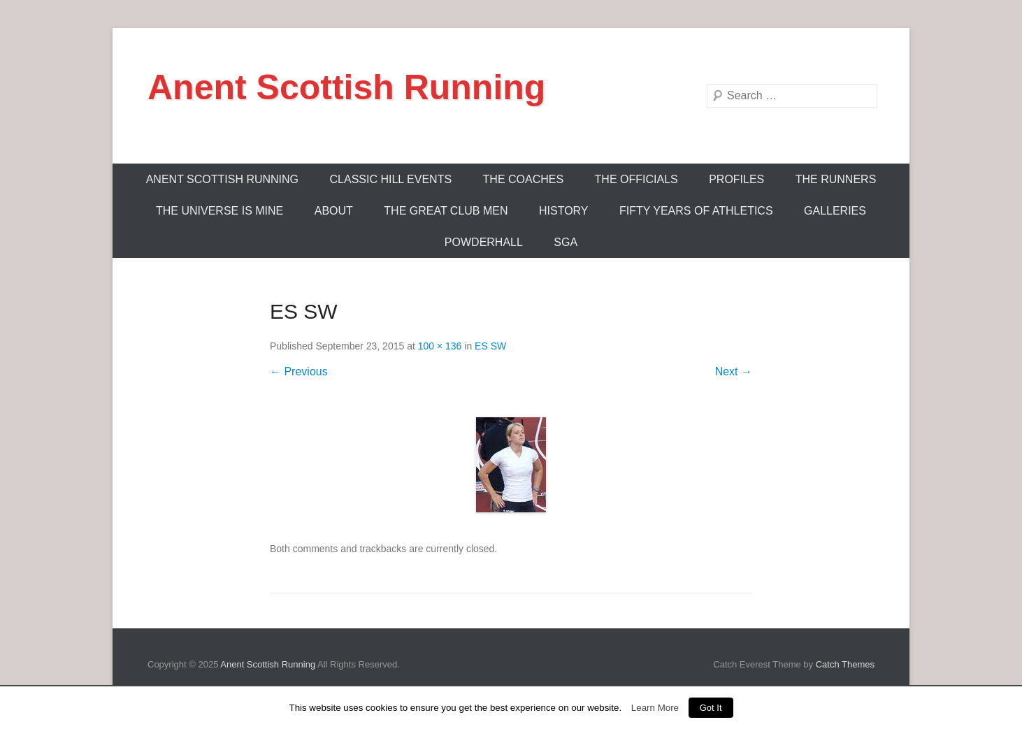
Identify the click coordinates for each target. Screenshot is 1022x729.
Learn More (655, 707)
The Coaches (523, 179)
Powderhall (484, 242)
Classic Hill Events (391, 179)
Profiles (736, 179)
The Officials (636, 179)
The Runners (836, 179)
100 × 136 (440, 346)
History (564, 211)
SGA (565, 242)
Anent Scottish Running (346, 87)
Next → (733, 371)
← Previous (299, 371)
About (334, 211)
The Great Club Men (446, 211)
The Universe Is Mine (219, 211)
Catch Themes (845, 664)
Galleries (835, 211)
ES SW (490, 346)
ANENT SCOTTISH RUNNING (222, 179)
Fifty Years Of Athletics (696, 211)
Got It (711, 707)
